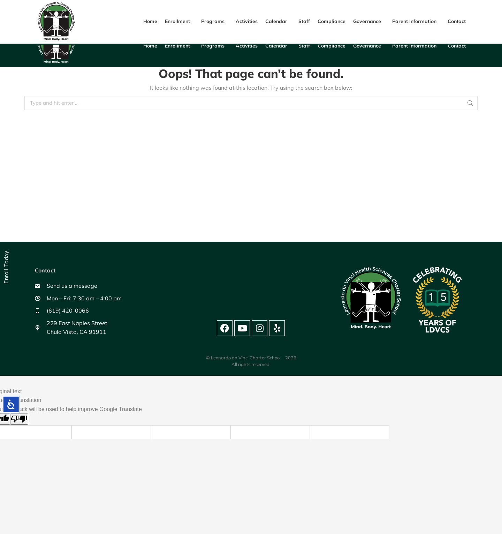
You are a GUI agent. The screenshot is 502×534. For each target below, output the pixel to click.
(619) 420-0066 (342, 12)
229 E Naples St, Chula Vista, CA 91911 (198, 12)
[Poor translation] (19, 419)
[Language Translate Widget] (442, 10)
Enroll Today (6, 267)
